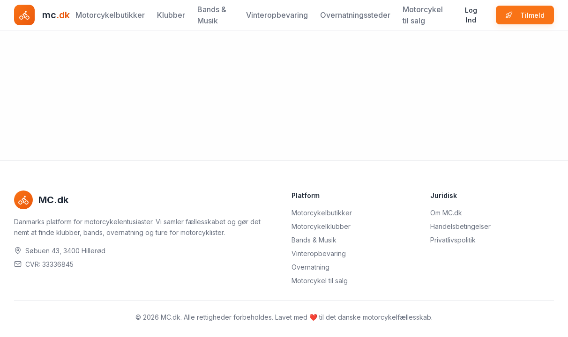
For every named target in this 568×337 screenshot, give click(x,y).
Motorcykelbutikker (110, 15)
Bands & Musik (211, 15)
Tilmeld (525, 15)
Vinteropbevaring (277, 15)
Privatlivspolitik (453, 240)
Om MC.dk (446, 213)
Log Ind (471, 15)
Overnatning (310, 267)
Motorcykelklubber (321, 226)
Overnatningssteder (355, 15)
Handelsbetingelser (460, 226)
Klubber (171, 15)
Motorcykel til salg (423, 15)
